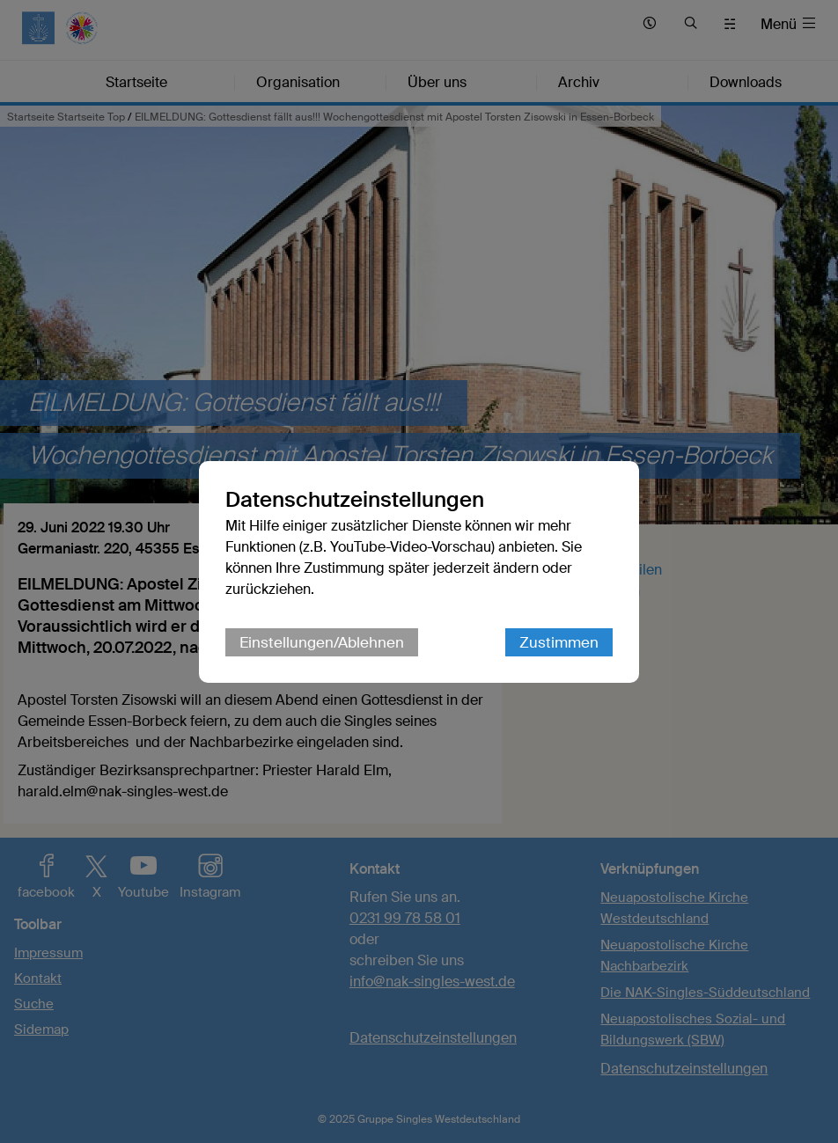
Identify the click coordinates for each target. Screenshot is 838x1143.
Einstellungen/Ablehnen (321, 642)
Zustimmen (559, 642)
